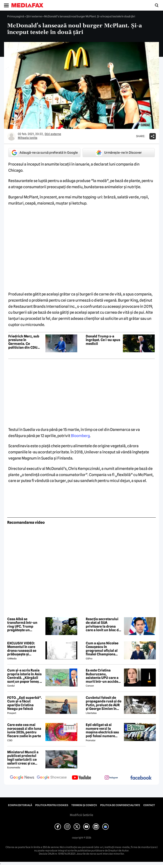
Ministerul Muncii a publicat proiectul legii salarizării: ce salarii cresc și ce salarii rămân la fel (22, 757)
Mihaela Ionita (27, 137)
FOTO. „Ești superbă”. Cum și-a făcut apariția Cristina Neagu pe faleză (24, 703)
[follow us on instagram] (111, 777)
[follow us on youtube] (81, 777)
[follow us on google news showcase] (52, 777)
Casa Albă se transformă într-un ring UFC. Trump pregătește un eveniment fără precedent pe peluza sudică (23, 624)
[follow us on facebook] (141, 778)
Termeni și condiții (84, 805)
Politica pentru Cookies (51, 805)
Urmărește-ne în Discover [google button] (119, 152)
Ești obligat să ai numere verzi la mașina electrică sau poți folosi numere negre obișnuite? (102, 730)
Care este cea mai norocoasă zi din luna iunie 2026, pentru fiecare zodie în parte (24, 730)
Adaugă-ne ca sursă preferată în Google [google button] (44, 152)
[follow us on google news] (22, 777)
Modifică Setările (81, 815)
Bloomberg (80, 435)
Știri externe (34, 16)
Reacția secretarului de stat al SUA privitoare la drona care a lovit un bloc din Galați (104, 624)
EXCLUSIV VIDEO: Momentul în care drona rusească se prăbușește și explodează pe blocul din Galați (24, 648)
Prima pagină (15, 16)
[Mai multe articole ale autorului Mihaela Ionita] (11, 136)
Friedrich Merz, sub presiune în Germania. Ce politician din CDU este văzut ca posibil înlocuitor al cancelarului (24, 341)
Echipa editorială (20, 805)
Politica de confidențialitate (120, 805)
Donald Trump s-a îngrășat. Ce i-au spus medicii (103, 340)
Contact (149, 805)
